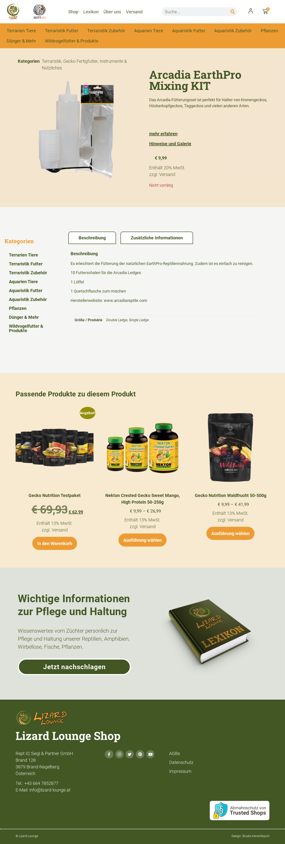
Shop (73, 11)
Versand (134, 11)
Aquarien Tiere (148, 30)
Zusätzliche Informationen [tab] (157, 237)
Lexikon (91, 11)
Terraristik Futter (61, 30)
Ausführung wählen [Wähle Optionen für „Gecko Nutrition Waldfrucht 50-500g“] (230, 533)
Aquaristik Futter (188, 30)
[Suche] (232, 11)
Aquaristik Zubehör (233, 30)
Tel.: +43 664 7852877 (37, 783)
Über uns (112, 11)
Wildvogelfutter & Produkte (71, 41)
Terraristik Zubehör (106, 30)
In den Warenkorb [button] (54, 543)
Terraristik (51, 61)
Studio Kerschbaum (255, 836)
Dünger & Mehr (21, 41)
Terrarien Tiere (21, 30)
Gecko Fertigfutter (80, 61)
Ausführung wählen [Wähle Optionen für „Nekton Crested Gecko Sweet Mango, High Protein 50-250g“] (142, 540)
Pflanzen (269, 30)
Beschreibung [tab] (92, 237)
